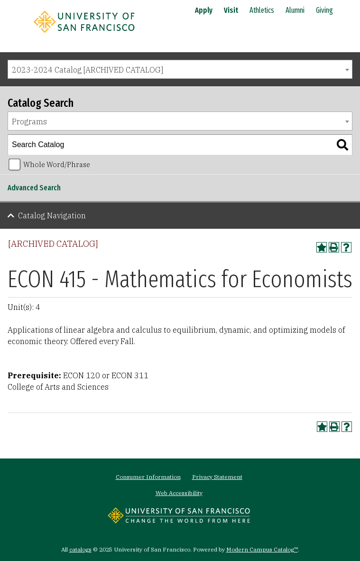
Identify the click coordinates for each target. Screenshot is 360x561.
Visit (231, 10)
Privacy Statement (217, 476)
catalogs (80, 549)
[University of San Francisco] (84, 34)
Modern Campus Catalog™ (262, 549)
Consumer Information (148, 476)
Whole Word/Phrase (56, 164)
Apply (203, 10)
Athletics (261, 10)
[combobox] (180, 69)
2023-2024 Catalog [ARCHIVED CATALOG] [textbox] (87, 70)
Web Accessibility (179, 492)
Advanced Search (34, 187)
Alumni (295, 10)
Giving (324, 10)
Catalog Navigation (52, 215)
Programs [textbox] (29, 121)
